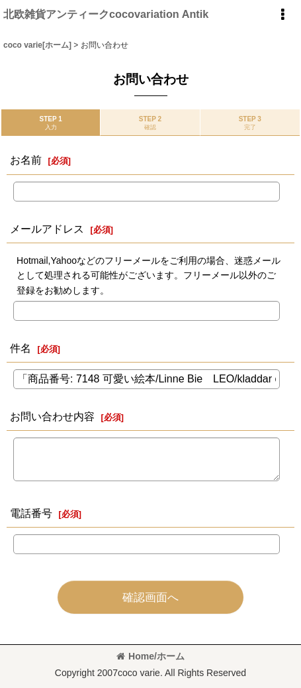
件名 (20, 348)
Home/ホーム (150, 656)
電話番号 (31, 513)
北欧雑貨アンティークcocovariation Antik (105, 14)
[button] (282, 14)
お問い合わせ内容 (52, 416)
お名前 (26, 160)
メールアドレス (47, 229)
